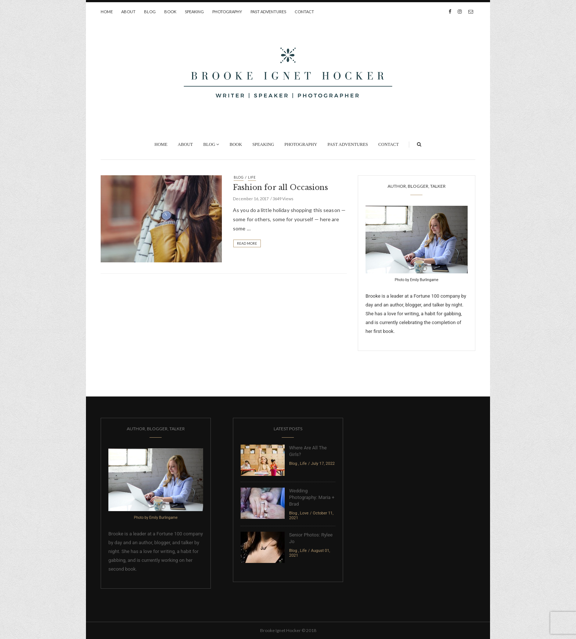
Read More (247, 243)
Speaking (194, 11)
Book (170, 11)
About (128, 11)
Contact (304, 11)
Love (304, 513)
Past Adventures (268, 11)
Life (252, 177)
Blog (150, 11)
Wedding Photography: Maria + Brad (311, 497)
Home (107, 11)
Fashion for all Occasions (280, 187)
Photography (227, 11)
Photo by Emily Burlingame (417, 280)
